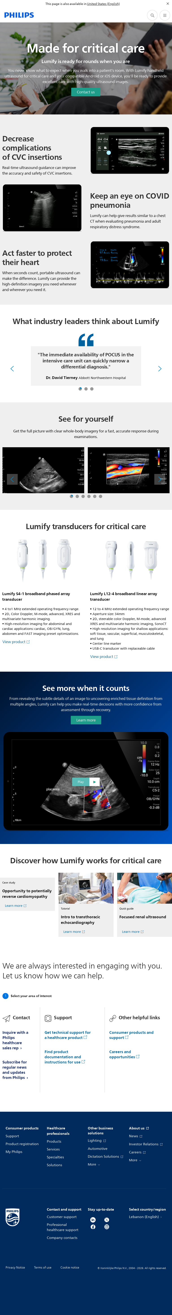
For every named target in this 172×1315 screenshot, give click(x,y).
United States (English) (103, 4)
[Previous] (12, 368)
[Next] (159, 368)
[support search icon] (152, 15)
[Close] (167, 3)
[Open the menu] (164, 15)
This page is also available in (65, 4)
